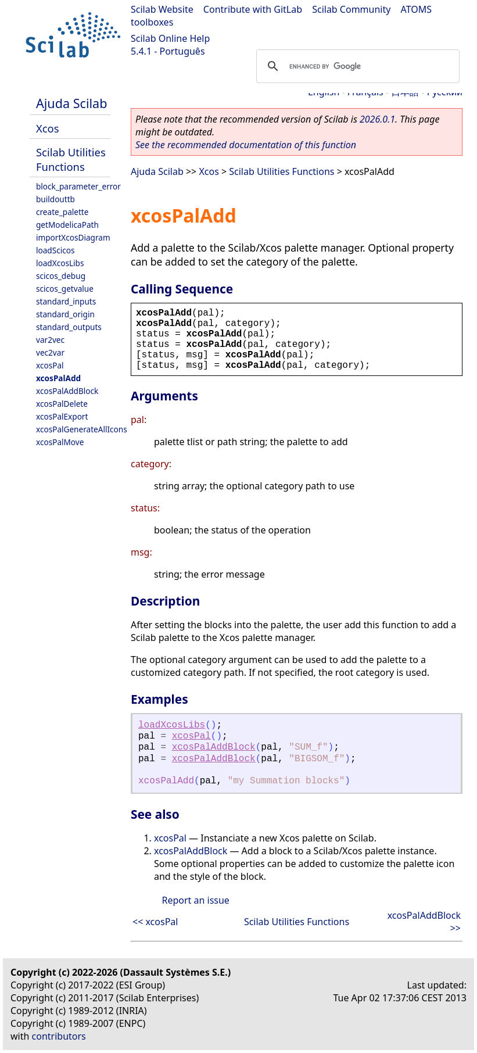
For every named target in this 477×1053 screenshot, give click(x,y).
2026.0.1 (377, 119)
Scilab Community (351, 9)
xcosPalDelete (62, 403)
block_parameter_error (78, 186)
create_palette (62, 211)
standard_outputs (69, 326)
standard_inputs (66, 301)
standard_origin (65, 314)
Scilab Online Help (170, 38)
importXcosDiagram (73, 237)
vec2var (50, 352)
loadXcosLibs (60, 262)
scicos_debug (60, 275)
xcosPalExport (62, 416)
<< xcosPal (155, 921)
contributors (59, 1036)
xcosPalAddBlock (67, 390)
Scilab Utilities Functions (71, 159)
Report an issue (195, 900)
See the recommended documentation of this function (245, 144)
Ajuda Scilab (71, 103)
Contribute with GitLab (252, 9)
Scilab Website (162, 9)
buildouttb (55, 199)
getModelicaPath (67, 224)
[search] (356, 66)
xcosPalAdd (58, 378)
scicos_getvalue (65, 288)
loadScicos (55, 250)
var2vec (50, 339)
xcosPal (50, 365)
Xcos (47, 128)
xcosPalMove (60, 441)
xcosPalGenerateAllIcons (81, 429)
